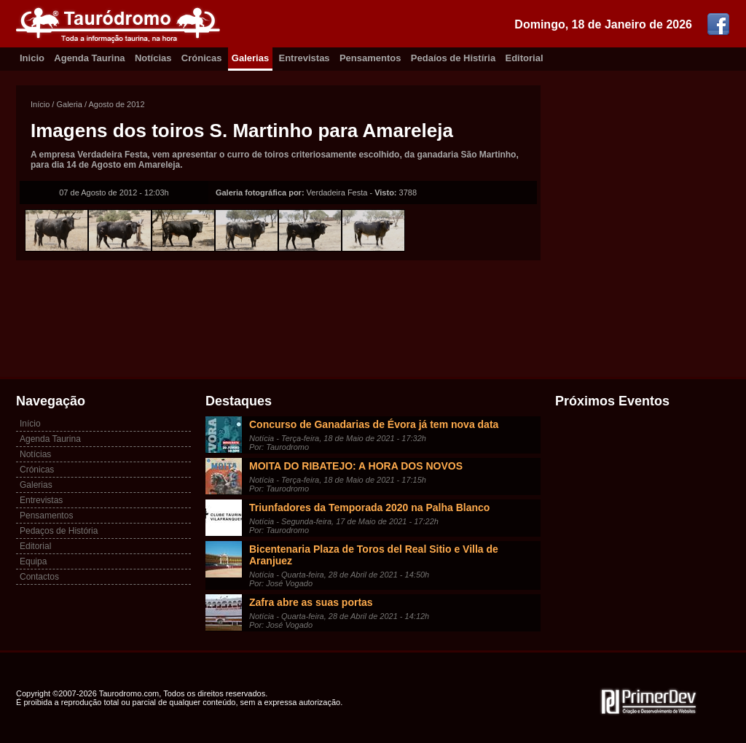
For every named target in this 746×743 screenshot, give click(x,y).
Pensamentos (370, 57)
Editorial (524, 57)
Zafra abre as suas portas (311, 602)
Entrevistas (304, 57)
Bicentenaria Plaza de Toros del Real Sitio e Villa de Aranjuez (373, 555)
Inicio (32, 57)
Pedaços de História (59, 531)
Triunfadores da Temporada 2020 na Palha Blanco (369, 507)
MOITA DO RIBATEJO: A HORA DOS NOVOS (356, 466)
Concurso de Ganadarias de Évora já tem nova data (373, 424)
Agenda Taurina (89, 57)
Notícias (153, 57)
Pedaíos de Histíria (453, 57)
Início (40, 104)
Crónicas (201, 57)
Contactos (39, 577)
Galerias (250, 57)
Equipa (33, 561)
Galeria (69, 104)
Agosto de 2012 (117, 104)
